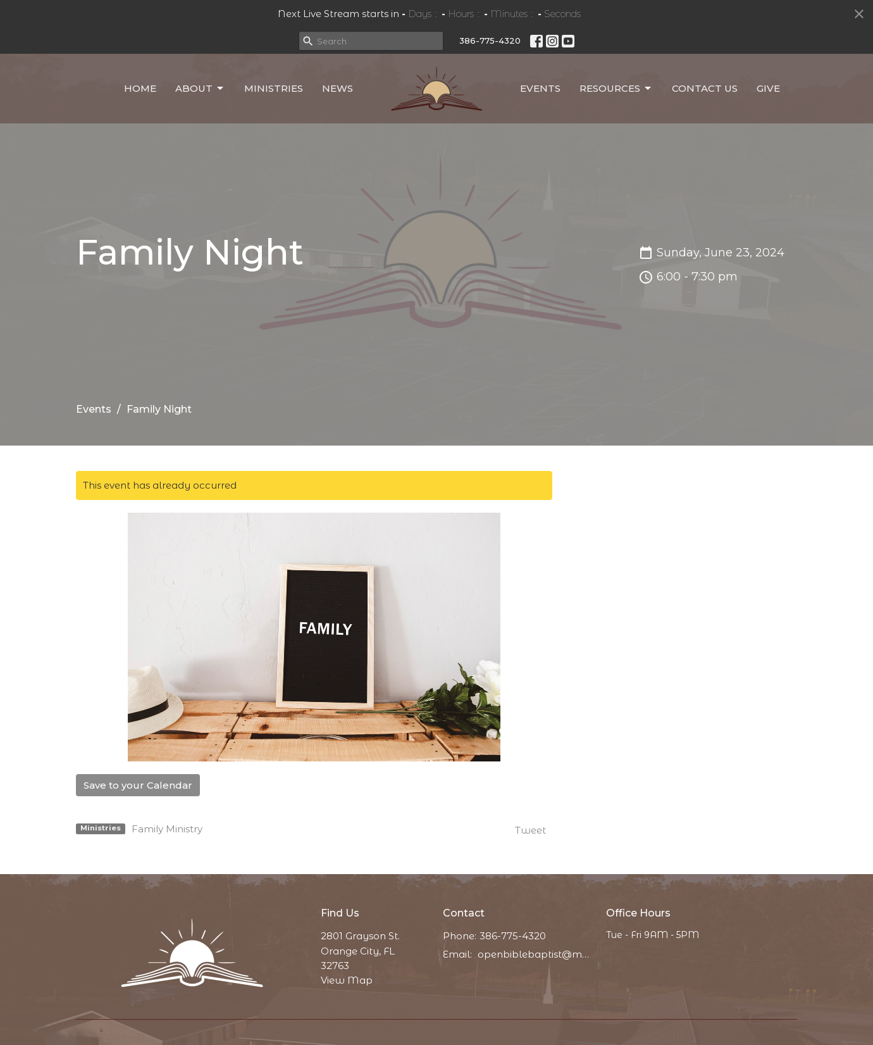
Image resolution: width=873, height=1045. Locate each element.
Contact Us (705, 88)
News (337, 88)
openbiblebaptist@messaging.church (535, 954)
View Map (347, 980)
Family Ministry (167, 829)
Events (540, 88)
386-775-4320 (490, 40)
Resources (616, 88)
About (200, 88)
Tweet (530, 830)
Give (768, 88)
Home (140, 88)
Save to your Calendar (138, 785)
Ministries (273, 88)
